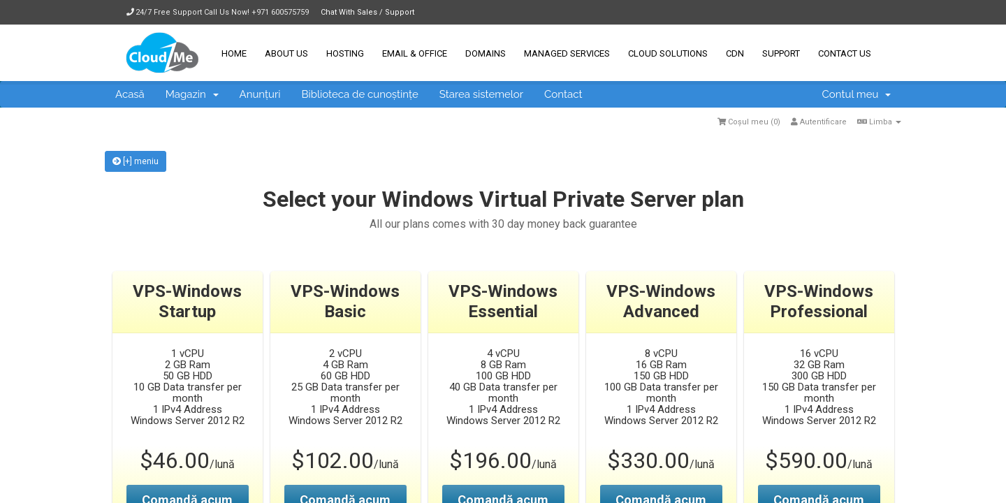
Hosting (345, 53)
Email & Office (414, 53)
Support (781, 53)
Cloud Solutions (668, 53)
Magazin (192, 94)
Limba (879, 121)
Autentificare (819, 121)
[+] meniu (135, 161)
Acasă (130, 94)
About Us (286, 53)
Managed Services (567, 53)
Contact (563, 94)
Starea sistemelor (481, 94)
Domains (485, 53)
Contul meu (856, 94)
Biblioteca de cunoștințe (359, 94)
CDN (735, 53)
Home (234, 53)
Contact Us (844, 53)
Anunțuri (260, 94)
